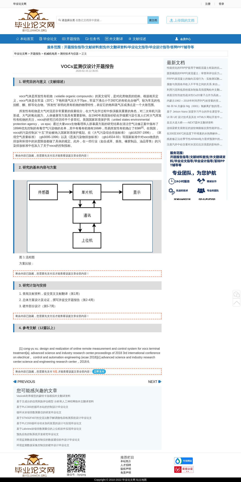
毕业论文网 (20, 53)
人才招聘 (125, 465)
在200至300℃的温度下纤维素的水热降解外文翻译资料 (199, 133)
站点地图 (141, 479)
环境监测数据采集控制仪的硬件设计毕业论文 (43, 445)
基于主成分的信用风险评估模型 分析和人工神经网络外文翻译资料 (55, 401)
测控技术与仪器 (69, 53)
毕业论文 (48, 39)
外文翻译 (114, 39)
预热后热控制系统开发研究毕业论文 (38, 434)
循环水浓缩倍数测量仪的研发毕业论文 (39, 412)
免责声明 (125, 472)
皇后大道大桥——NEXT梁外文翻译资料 (190, 122)
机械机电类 (50, 53)
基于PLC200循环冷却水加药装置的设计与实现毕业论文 (49, 423)
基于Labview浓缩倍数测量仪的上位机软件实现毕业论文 (49, 428)
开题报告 (71, 39)
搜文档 (153, 20)
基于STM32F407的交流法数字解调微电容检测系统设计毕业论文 (54, 417)
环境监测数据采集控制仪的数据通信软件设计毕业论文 (48, 439)
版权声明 (125, 468)
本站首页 (25, 39)
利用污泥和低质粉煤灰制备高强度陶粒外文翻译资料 (197, 89)
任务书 (92, 39)
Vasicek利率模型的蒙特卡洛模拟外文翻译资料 (43, 395)
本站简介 (125, 461)
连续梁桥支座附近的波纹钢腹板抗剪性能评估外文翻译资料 (201, 128)
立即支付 (99, 371)
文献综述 (137, 39)
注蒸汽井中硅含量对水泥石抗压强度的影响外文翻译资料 (200, 144)
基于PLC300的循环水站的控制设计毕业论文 (42, 406)
